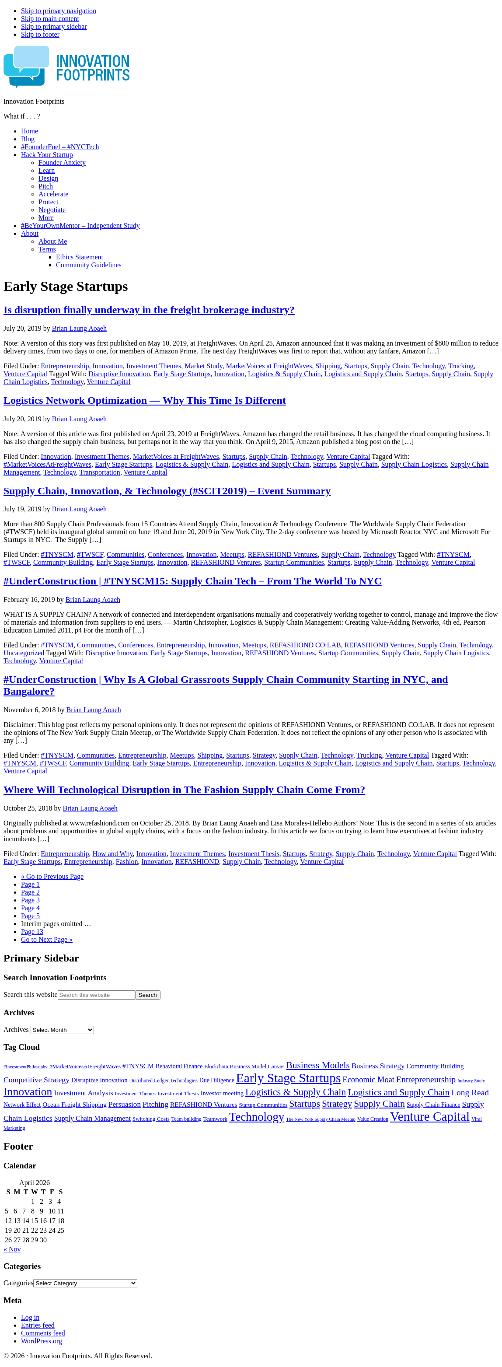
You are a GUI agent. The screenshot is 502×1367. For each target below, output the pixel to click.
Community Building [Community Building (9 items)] (435, 1066)
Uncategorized (23, 653)
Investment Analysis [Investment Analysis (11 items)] (83, 1093)
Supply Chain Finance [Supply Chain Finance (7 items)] (433, 1104)
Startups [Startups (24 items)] (304, 1103)
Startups (355, 366)
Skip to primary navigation (58, 10)
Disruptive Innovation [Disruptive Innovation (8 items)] (99, 1080)
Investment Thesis (253, 853)
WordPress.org (41, 1341)
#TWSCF (90, 554)
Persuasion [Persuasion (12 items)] (124, 1104)
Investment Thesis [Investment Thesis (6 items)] (178, 1093)
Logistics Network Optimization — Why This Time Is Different (144, 400)
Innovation (108, 366)
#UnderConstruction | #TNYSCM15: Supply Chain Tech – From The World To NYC (192, 581)
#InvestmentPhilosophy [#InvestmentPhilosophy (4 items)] (25, 1066)
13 (32, 931)
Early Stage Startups (182, 374)
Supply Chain (390, 366)
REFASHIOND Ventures (283, 554)
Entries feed (38, 1325)
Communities (125, 554)
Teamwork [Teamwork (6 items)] (215, 1118)
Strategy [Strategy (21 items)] (337, 1103)
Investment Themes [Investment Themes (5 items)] (135, 1094)
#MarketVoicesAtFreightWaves (47, 464)
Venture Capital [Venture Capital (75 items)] (430, 1116)
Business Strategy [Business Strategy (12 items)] (378, 1066)
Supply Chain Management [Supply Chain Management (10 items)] (92, 1118)
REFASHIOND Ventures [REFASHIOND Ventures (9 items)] (203, 1104)
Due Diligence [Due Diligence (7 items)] (216, 1080)
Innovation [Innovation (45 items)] (27, 1091)
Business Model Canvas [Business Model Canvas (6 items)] (257, 1066)
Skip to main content (50, 18)
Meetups (232, 554)
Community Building (63, 562)
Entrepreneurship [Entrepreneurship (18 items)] (426, 1079)
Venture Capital (25, 374)
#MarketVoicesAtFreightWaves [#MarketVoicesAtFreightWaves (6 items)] (85, 1066)
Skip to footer (40, 34)
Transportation (99, 472)
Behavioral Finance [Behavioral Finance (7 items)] (179, 1066)
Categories (18, 1283)
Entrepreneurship (65, 366)
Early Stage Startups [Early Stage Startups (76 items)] (288, 1078)
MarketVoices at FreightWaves (269, 366)
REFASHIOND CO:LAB (305, 645)
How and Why (113, 853)
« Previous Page (52, 876)
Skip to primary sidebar (54, 26)
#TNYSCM (57, 554)
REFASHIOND (197, 861)
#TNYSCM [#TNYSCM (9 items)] (138, 1066)
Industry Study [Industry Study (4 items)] (471, 1080)
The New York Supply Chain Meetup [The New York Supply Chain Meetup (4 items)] (321, 1119)
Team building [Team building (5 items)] (186, 1119)
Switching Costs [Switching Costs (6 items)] (151, 1118)
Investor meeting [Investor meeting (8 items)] (222, 1093)
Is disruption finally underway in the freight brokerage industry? (149, 309)
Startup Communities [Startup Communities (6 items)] (263, 1104)
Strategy (264, 755)
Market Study (204, 366)
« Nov (12, 1249)
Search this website (30, 994)
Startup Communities (294, 562)
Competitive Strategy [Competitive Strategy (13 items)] (36, 1079)
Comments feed (43, 1333)
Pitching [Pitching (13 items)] (155, 1104)
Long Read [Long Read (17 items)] (470, 1092)
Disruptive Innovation (119, 374)
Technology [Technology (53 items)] (256, 1116)
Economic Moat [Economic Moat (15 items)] (368, 1079)
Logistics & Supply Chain (284, 374)
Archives (16, 1029)
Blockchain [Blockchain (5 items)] (216, 1066)
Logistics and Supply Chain (363, 374)
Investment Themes (153, 366)
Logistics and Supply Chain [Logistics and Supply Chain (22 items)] (399, 1092)
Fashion (127, 861)
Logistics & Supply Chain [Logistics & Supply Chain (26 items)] (295, 1092)
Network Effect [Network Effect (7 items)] (22, 1104)
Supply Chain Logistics (414, 464)
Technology (428, 366)
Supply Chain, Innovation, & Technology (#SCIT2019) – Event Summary (167, 490)
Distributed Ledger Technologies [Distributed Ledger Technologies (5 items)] (163, 1080)
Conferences (165, 554)
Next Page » (47, 939)
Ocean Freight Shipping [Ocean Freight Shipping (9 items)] (74, 1104)
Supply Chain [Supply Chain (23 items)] (379, 1103)
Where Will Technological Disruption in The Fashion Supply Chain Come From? (184, 789)
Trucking (461, 366)
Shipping (328, 366)
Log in (30, 1317)
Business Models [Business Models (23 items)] (318, 1065)
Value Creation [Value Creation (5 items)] (372, 1119)
